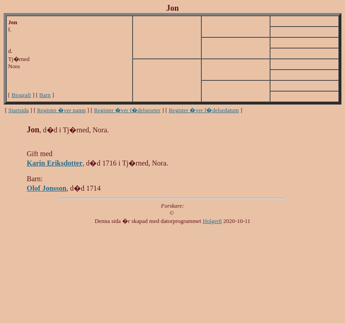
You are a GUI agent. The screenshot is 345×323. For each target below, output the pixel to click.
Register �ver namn (61, 110)
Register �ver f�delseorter (127, 110)
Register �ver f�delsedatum (204, 110)
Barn (44, 95)
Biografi (21, 95)
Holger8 (212, 221)
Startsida (19, 110)
